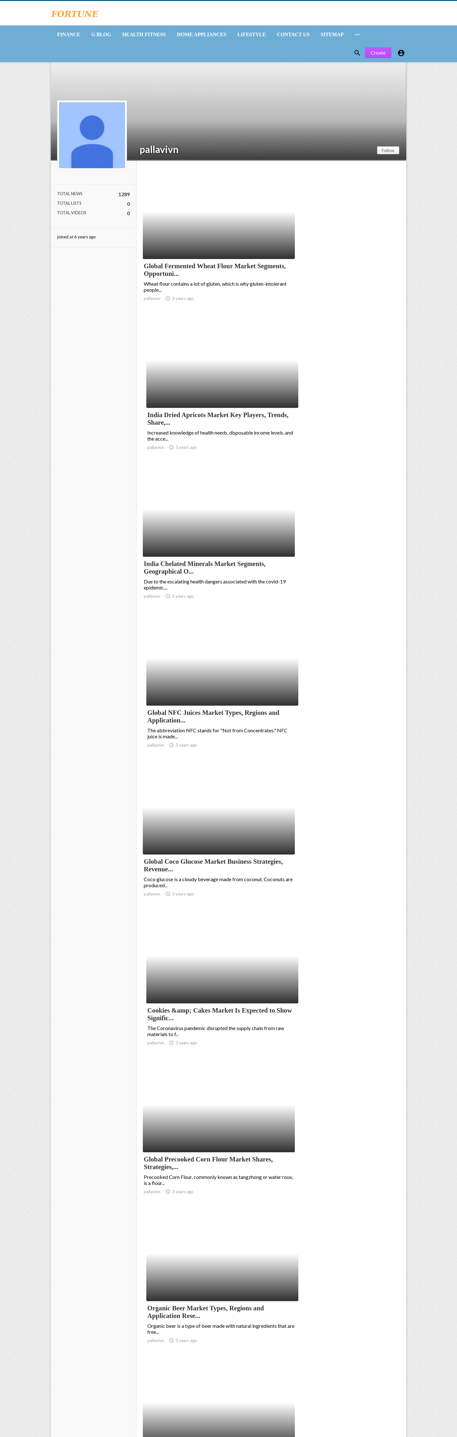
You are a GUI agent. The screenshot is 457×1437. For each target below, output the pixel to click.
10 (313, 1385)
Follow (388, 153)
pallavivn (159, 153)
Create (378, 56)
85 (341, 1385)
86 (355, 1385)
